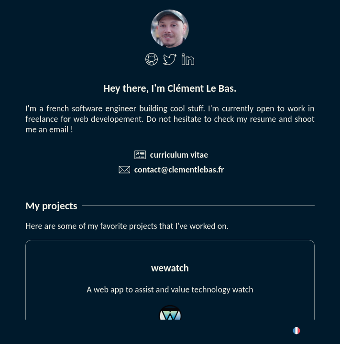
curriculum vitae (179, 155)
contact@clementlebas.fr (179, 169)
